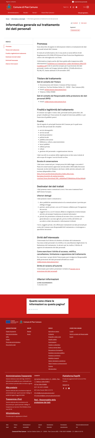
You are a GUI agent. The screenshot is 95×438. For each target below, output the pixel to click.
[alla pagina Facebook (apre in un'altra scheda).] (67, 7)
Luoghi (71, 331)
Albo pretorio (11, 387)
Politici (8, 340)
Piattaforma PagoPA (71, 375)
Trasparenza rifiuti (14, 399)
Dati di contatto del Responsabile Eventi (79, 335)
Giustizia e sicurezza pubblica (56, 353)
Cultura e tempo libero (54, 348)
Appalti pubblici (52, 340)
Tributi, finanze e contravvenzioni (58, 363)
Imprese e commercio (54, 356)
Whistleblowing (13, 413)
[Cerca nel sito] (87, 7)
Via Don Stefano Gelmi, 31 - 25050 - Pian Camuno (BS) (47, 379)
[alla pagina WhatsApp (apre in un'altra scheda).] (70, 7)
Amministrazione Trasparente (19, 375)
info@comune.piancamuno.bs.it (55, 90)
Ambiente (51, 334)
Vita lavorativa (52, 369)
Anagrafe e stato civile (54, 337)
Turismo (50, 366)
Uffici (7, 337)
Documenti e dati (11, 345)
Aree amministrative (11, 334)
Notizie (29, 331)
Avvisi (29, 334)
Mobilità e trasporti (58, 358)
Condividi (74, 23)
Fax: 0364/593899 (40, 384)
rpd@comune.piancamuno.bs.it (55, 102)
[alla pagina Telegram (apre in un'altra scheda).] (73, 7)
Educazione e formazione (55, 350)
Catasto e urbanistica (54, 345)
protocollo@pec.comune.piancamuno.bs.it (47, 396)
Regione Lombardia (11, 2)
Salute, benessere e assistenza (56, 361)
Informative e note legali (18, 19)
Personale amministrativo (13, 342)
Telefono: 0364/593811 (42, 382)
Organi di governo (11, 331)
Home (7, 19)
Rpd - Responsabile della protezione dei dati (45, 401)
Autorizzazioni (52, 342)
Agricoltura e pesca (53, 331)
